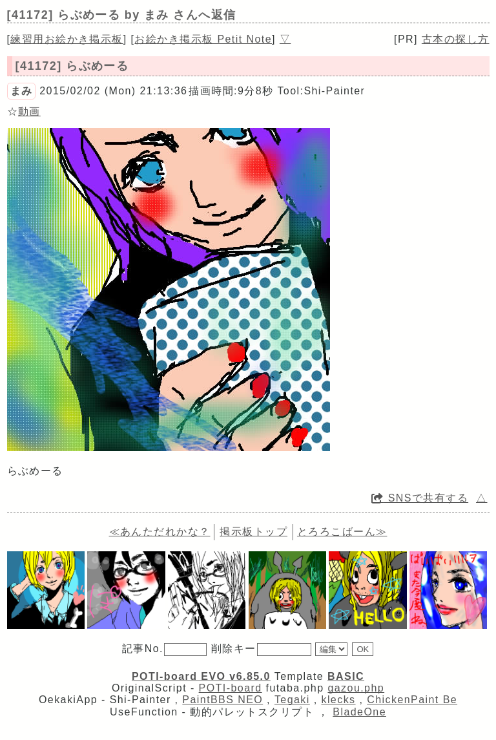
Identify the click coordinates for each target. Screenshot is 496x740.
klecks (338, 699)
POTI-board (230, 687)
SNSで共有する (419, 497)
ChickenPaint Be (412, 699)
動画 (29, 111)
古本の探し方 (456, 39)
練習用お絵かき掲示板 (66, 39)
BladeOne (359, 711)
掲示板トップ (253, 531)
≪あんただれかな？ (160, 531)
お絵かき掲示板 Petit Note (203, 39)
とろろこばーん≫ (342, 531)
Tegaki (292, 699)
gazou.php (355, 687)
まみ (21, 90)
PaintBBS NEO (222, 699)
